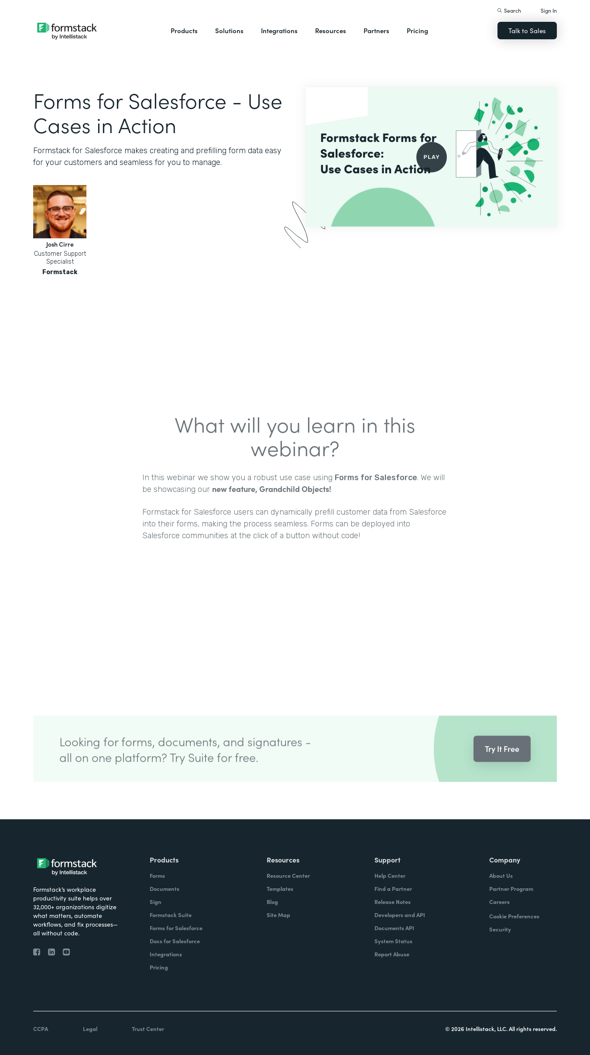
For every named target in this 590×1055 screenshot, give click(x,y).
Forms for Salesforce (376, 489)
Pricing (417, 30)
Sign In (549, 10)
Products (184, 30)
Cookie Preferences (514, 916)
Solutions (229, 30)
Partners (376, 30)
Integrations (279, 30)
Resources (330, 30)
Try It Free (502, 760)
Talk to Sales (527, 30)
